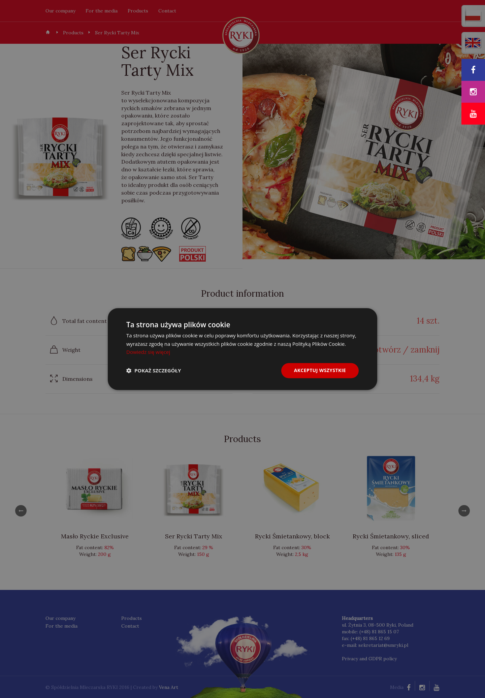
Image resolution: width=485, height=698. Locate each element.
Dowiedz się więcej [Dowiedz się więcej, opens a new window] (148, 352)
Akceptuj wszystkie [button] (320, 370)
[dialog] (242, 349)
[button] (153, 371)
